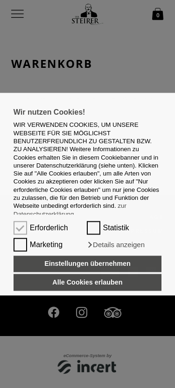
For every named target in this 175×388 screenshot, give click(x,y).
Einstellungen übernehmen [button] (87, 264)
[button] (116, 245)
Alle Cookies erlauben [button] (87, 282)
